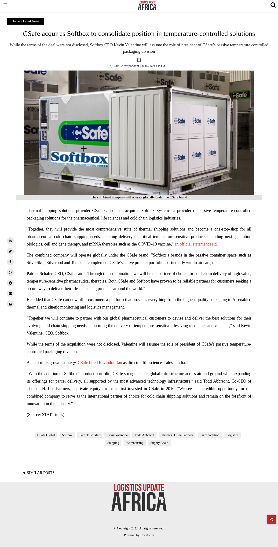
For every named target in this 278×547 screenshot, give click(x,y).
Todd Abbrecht (144, 435)
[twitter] (10, 251)
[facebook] (10, 261)
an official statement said (196, 244)
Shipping (113, 443)
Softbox (67, 435)
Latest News (31, 21)
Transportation (209, 435)
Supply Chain (159, 443)
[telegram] (10, 283)
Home (16, 21)
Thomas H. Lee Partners (177, 435)
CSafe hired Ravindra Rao (100, 362)
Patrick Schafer (90, 435)
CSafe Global (46, 435)
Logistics (232, 435)
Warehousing (134, 443)
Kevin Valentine (117, 435)
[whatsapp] (10, 272)
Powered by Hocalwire (139, 535)
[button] (139, 61)
